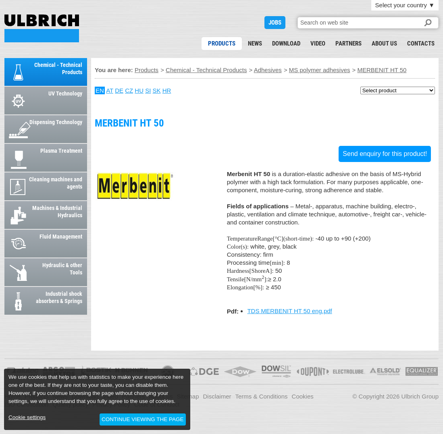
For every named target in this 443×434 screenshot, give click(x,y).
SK (157, 90)
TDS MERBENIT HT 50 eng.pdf (289, 310)
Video (317, 43)
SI (148, 90)
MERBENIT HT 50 (41, 28)
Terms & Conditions (261, 396)
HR (166, 90)
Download (286, 43)
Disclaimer (217, 396)
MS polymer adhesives (319, 69)
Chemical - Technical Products (206, 69)
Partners (348, 43)
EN (100, 90)
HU (139, 90)
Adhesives (268, 69)
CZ (129, 90)
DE (119, 90)
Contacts (421, 43)
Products (221, 43)
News (255, 43)
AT (109, 90)
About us (384, 43)
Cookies (303, 396)
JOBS (274, 22)
